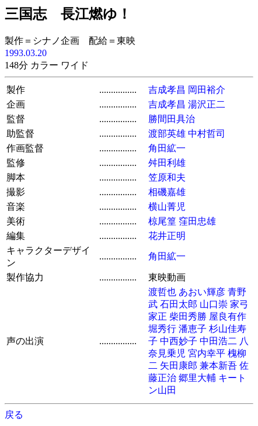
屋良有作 (227, 316)
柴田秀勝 (188, 316)
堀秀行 (162, 329)
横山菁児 (167, 207)
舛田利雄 (167, 163)
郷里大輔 (197, 378)
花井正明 (167, 236)
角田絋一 (167, 148)
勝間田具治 (171, 119)
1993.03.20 (26, 53)
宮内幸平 (206, 353)
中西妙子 (178, 341)
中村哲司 (206, 133)
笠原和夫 (167, 177)
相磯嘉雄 (167, 192)
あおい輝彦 (202, 292)
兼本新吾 (218, 365)
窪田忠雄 (197, 221)
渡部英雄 (167, 133)
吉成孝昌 (167, 90)
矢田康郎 (178, 365)
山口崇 (214, 304)
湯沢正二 (206, 104)
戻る (14, 415)
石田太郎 (178, 304)
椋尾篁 (162, 221)
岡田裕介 (206, 90)
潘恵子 (193, 329)
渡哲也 (162, 292)
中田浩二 (218, 341)
